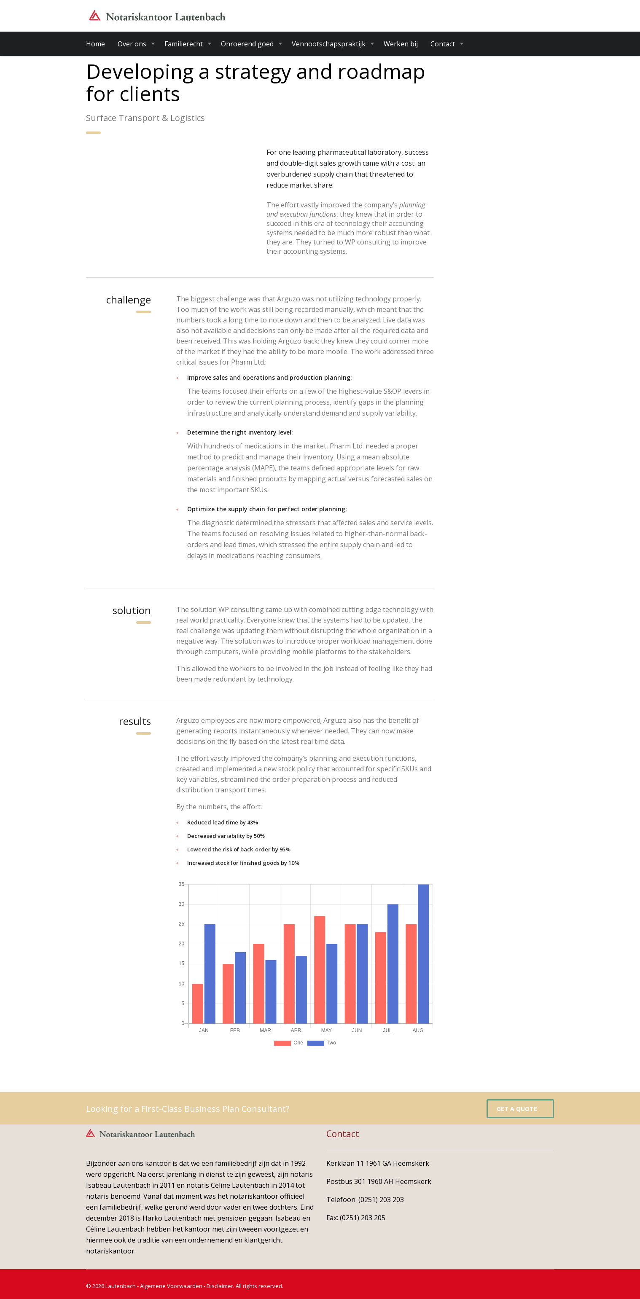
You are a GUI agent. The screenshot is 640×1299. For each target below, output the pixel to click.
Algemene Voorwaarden (171, 1286)
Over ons (132, 43)
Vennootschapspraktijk (329, 43)
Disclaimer (220, 1286)
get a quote (521, 1109)
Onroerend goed (247, 43)
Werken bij (401, 43)
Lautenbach (120, 1286)
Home (95, 43)
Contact (442, 43)
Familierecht (183, 43)
